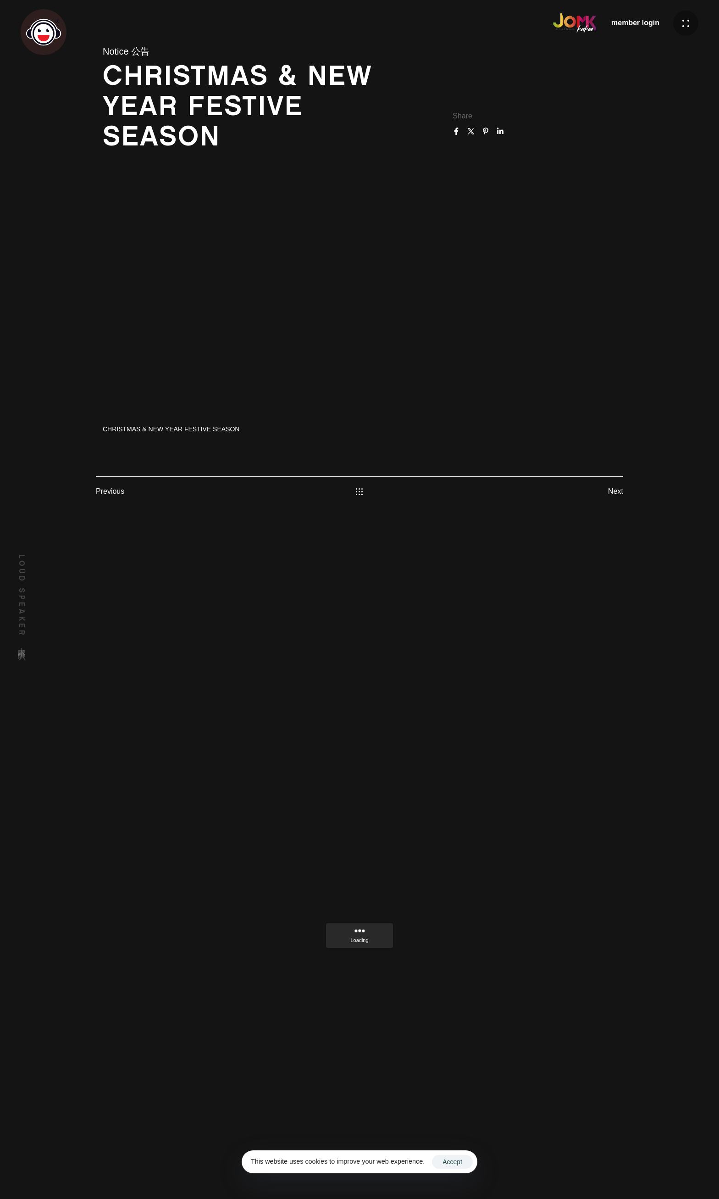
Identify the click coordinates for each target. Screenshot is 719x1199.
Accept (452, 1162)
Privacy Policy (555, 1173)
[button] (685, 23)
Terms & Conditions (495, 1173)
